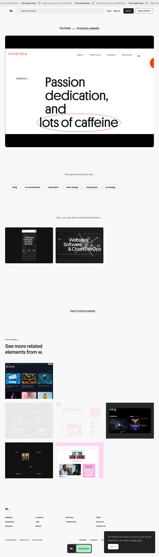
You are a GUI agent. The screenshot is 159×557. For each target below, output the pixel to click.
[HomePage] (130, 245)
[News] (29, 381)
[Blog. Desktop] (80, 381)
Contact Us (100, 526)
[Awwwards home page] (72, 548)
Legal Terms (24, 540)
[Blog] (130, 381)
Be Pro (128, 11)
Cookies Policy (10, 540)
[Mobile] (29, 245)
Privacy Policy (37, 540)
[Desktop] (80, 245)
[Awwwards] (11, 11)
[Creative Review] (80, 420)
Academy (39, 517)
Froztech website (88, 28)
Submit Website (144, 11)
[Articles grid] (29, 460)
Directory (69, 517)
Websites (9, 517)
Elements (9, 526)
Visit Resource (83, 549)
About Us (100, 522)
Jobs (37, 522)
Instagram (94, 540)
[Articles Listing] (29, 421)
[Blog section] (80, 460)
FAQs (98, 517)
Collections (9, 522)
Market (38, 526)
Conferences (71, 522)
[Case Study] (29, 284)
